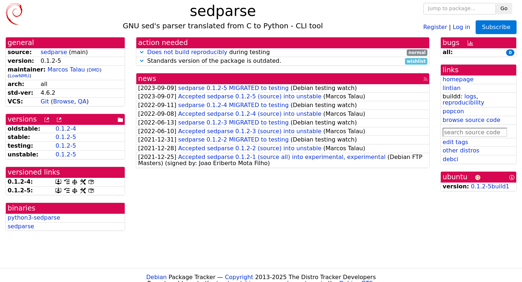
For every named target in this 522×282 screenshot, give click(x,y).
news (147, 78)
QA (82, 101)
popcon (453, 111)
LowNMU (19, 75)
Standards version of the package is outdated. (282, 61)
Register (435, 26)
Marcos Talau (66, 69)
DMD (94, 70)
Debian (156, 277)
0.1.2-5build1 (490, 186)
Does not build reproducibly (187, 52)
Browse (63, 101)
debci (450, 159)
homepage (458, 79)
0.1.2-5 (65, 137)
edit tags (455, 142)
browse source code (471, 120)
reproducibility (463, 102)
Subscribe (496, 27)
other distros (461, 150)
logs (470, 96)
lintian (452, 88)
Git (45, 101)
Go (504, 8)
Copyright (239, 277)
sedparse (54, 52)
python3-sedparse (34, 217)
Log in (461, 26)
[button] (142, 52)
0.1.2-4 (65, 128)
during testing (282, 52)
